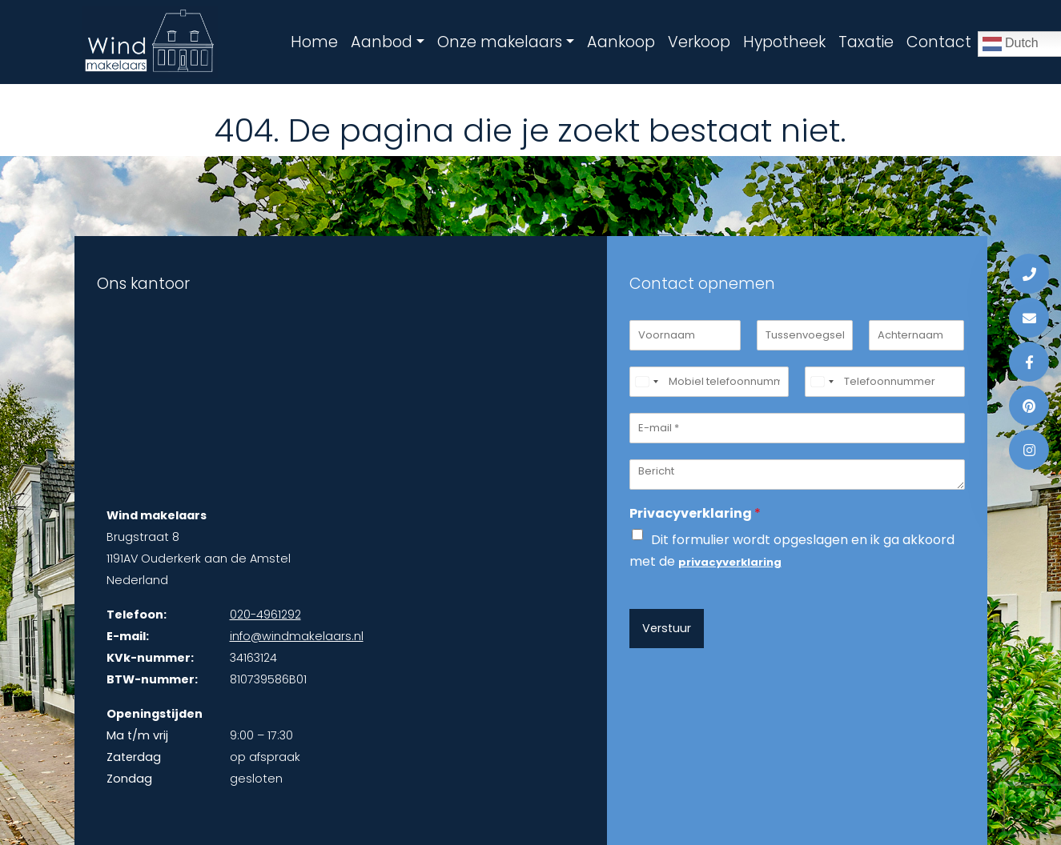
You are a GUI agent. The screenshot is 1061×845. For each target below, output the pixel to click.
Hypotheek (784, 42)
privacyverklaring (730, 562)
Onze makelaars (499, 42)
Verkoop (699, 42)
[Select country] (646, 381)
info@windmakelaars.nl (297, 636)
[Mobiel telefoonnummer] (709, 381)
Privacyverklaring (695, 514)
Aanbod (381, 42)
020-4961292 (265, 615)
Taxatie (866, 42)
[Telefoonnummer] (885, 381)
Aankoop (621, 42)
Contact (938, 42)
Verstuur (666, 628)
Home (314, 42)
